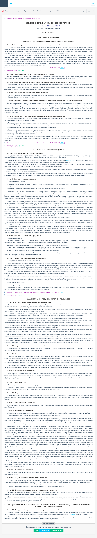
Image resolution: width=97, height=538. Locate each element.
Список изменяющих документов (48, 28)
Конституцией (70, 160)
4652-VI (62, 68)
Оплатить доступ (57, 530)
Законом (72, 514)
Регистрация (45, 530)
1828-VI (62, 292)
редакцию (21, 70)
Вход (36, 530)
